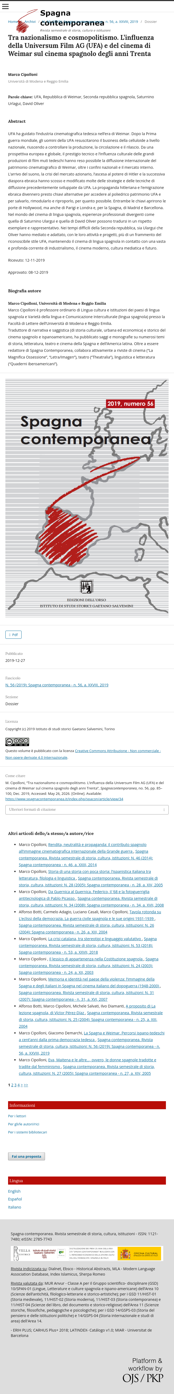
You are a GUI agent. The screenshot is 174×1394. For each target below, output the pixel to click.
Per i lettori (17, 1116)
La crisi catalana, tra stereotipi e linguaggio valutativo (95, 938)
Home (13, 21)
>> (26, 1084)
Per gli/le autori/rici (23, 1124)
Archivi (30, 21)
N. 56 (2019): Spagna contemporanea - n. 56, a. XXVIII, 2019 (90, 21)
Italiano (14, 1207)
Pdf (14, 634)
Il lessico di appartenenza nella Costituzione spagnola (96, 958)
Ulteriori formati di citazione (32, 809)
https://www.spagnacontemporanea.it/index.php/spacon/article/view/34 (64, 798)
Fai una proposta (26, 1156)
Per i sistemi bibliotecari (27, 1132)
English (14, 1191)
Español (15, 1199)
